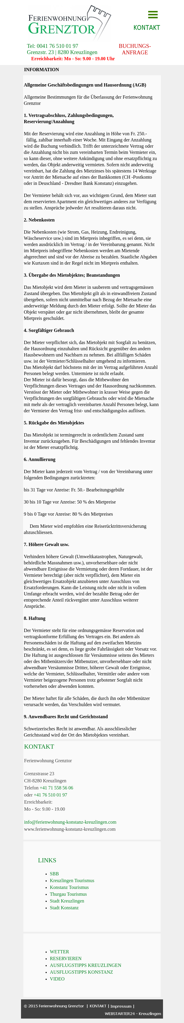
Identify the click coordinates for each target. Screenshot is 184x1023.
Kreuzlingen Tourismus (72, 880)
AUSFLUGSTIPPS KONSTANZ (81, 972)
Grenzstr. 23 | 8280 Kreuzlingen (62, 52)
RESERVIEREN (66, 958)
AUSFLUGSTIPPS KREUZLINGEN (85, 965)
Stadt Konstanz (64, 907)
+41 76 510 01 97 (50, 794)
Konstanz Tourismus (69, 887)
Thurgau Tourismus (68, 894)
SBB (54, 873)
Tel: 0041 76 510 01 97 (52, 46)
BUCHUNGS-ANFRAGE (135, 49)
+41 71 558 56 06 (56, 787)
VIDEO (57, 978)
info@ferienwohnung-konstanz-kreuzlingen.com (70, 822)
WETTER (59, 951)
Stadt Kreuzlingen (67, 900)
